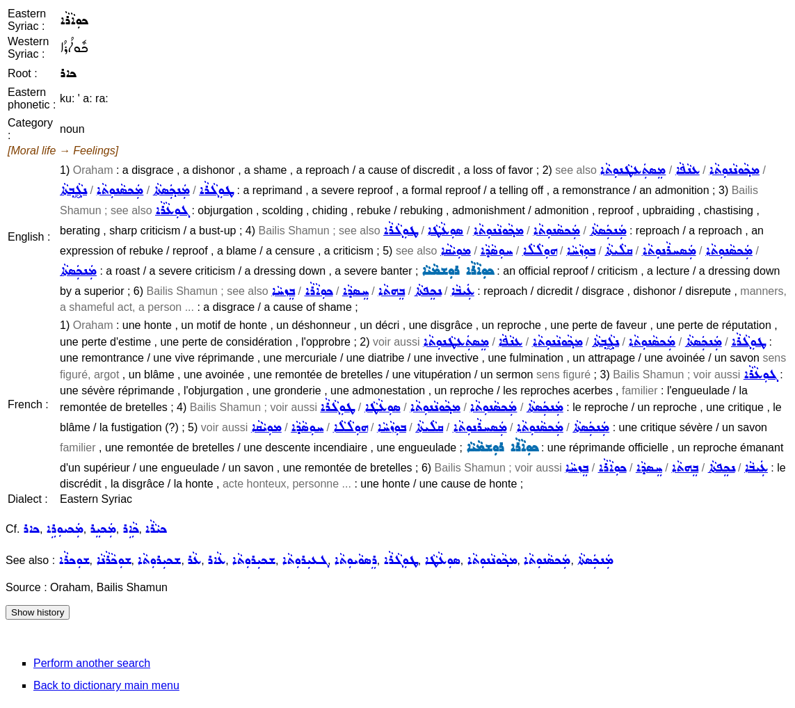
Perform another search (91, 663)
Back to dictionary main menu (106, 685)
